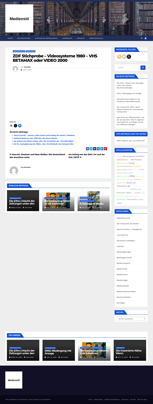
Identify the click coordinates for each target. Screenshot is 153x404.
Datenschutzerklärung (46, 38)
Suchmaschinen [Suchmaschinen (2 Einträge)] (122, 160)
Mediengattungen (124, 252)
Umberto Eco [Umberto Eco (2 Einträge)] (121, 183)
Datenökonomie (123, 218)
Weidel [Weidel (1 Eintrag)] (118, 179)
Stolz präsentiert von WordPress (16, 399)
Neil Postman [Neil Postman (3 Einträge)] (136, 160)
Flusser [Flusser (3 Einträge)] (132, 163)
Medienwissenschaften (87, 201)
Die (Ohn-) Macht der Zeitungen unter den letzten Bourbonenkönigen (22, 204)
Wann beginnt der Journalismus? (131, 141)
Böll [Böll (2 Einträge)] (129, 186)
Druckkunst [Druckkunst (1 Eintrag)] (119, 156)
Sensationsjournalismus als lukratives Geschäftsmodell (57, 203)
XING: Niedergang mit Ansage (129, 93)
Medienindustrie (123, 263)
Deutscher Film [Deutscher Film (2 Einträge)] (136, 189)
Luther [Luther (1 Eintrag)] (126, 196)
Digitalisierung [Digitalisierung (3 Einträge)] (123, 176)
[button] (142, 38)
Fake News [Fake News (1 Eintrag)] (136, 169)
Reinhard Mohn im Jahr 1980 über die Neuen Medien (35, 138)
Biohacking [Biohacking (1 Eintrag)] (123, 179)
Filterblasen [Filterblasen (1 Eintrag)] (130, 169)
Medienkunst (122, 275)
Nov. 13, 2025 (87, 357)
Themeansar (46, 399)
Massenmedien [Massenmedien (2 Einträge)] (128, 173)
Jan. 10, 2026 (52, 357)
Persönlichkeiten (124, 297)
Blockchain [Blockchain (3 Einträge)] (139, 176)
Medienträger (30, 51)
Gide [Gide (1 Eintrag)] (133, 192)
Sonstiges (121, 303)
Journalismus (49, 198)
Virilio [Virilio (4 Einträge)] (132, 176)
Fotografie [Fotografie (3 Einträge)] (136, 166)
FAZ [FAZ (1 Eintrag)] (129, 159)
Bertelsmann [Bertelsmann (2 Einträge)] (133, 196)
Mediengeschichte (18, 51)
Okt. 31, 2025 (123, 357)
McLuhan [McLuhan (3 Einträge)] (120, 196)
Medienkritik (122, 269)
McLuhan (27, 67)
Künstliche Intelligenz (126, 241)
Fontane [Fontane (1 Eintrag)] (143, 192)
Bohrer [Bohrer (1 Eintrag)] (128, 189)
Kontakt (81, 38)
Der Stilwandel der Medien (128, 224)
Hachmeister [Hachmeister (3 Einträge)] (132, 199)
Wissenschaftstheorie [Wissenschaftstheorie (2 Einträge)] (124, 166)
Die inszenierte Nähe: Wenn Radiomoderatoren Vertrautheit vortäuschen (130, 109)
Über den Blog (96, 38)
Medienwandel (123, 286)
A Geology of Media (91, 203)
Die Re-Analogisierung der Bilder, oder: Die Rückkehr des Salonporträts (43, 144)
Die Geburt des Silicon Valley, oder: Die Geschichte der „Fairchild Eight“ (44, 141)
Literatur (120, 246)
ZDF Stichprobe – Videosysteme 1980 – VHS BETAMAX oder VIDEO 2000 (55, 58)
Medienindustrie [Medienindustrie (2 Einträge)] (122, 163)
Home (10, 38)
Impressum (67, 38)
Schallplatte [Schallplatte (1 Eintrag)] (137, 192)
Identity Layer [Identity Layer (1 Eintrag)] (129, 179)
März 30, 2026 (16, 357)
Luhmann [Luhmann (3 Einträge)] (138, 179)
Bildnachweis (23, 38)
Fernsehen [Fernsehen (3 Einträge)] (139, 156)
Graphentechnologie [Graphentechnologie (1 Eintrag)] (121, 169)
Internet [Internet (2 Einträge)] (119, 173)
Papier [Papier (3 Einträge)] (128, 193)
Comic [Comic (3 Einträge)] (141, 169)
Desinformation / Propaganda (129, 229)
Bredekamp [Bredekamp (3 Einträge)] (121, 199)
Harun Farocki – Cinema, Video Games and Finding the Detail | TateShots (44, 135)
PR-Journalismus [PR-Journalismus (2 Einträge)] (129, 156)
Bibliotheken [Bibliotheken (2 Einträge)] (121, 193)
